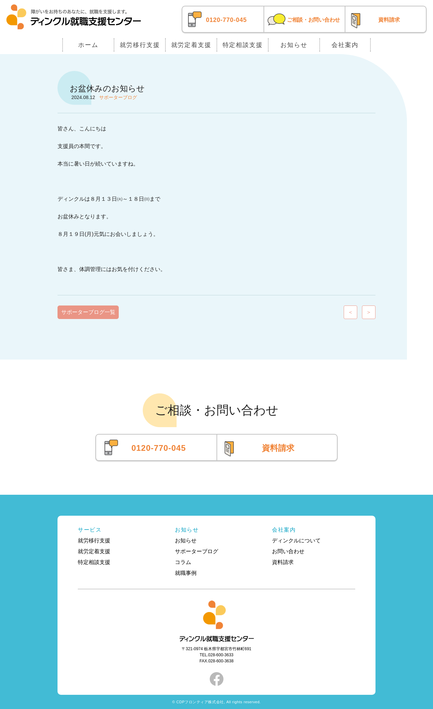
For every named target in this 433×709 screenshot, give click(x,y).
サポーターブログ (196, 551)
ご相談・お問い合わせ (313, 20)
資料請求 (389, 20)
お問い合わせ (288, 551)
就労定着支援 (191, 45)
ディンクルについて (296, 540)
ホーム (88, 45)
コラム (183, 562)
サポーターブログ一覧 (88, 312)
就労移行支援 (140, 45)
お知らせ (293, 45)
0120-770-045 (226, 20)
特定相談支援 (243, 45)
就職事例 (186, 573)
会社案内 (345, 45)
